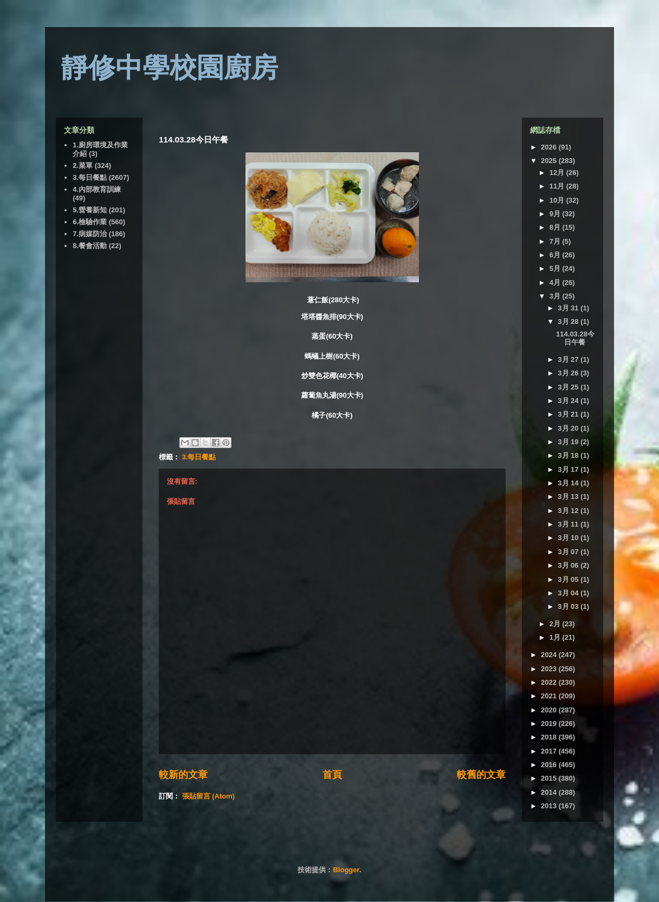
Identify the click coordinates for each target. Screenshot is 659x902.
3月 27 (569, 359)
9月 (556, 214)
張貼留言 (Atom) (208, 796)
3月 (556, 296)
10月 (558, 200)
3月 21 (569, 414)
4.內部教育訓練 (97, 189)
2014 (550, 792)
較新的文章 (183, 774)
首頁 (332, 774)
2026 (550, 147)
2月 (556, 624)
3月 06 (569, 565)
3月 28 (569, 321)
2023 (550, 669)
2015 (550, 778)
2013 (550, 806)
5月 (556, 268)
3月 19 (569, 442)
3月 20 (569, 428)
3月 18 (569, 455)
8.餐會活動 (90, 246)
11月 (558, 186)
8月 (556, 227)
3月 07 (569, 552)
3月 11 (569, 524)
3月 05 (569, 579)
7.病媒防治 (90, 234)
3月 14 (569, 483)
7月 (556, 241)
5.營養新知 (90, 210)
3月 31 (569, 308)
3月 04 (569, 593)
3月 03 (569, 606)
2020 (550, 710)
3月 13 (569, 496)
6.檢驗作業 (90, 222)
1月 (556, 637)
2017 (550, 751)
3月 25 (569, 387)
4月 (556, 282)
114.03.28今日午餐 (575, 338)
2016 (550, 765)
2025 (550, 161)
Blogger (346, 870)
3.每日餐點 (199, 457)
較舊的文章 (481, 774)
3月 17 (569, 469)
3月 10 (569, 538)
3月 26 (569, 373)
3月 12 (569, 511)
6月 (556, 255)
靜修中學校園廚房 (169, 68)
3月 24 (569, 401)
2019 (550, 723)
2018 (550, 737)
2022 (550, 682)
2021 (550, 696)
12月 (558, 172)
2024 (550, 655)
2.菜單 (83, 165)
